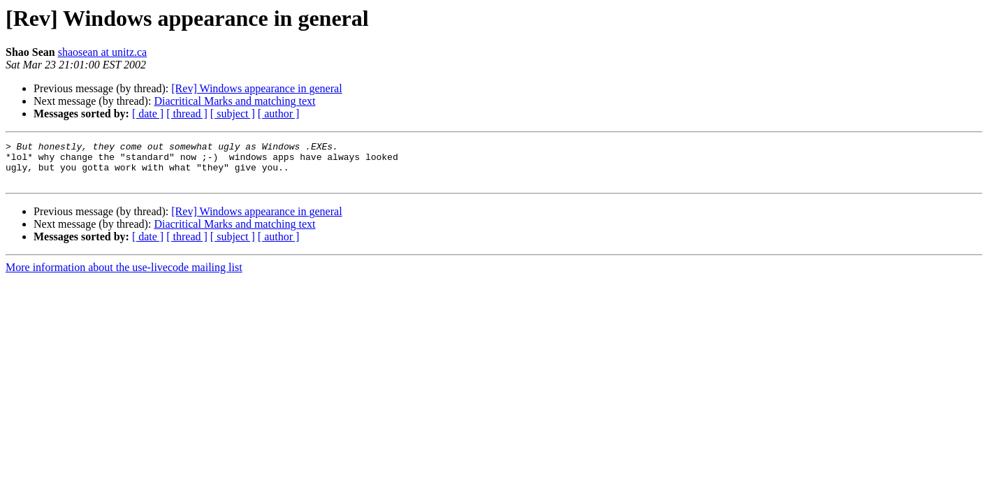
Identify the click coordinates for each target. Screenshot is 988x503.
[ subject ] (232, 113)
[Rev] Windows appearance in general (256, 88)
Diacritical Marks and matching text (234, 101)
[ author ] (279, 113)
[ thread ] (187, 113)
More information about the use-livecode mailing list (124, 276)
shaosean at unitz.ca (102, 52)
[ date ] (148, 113)
